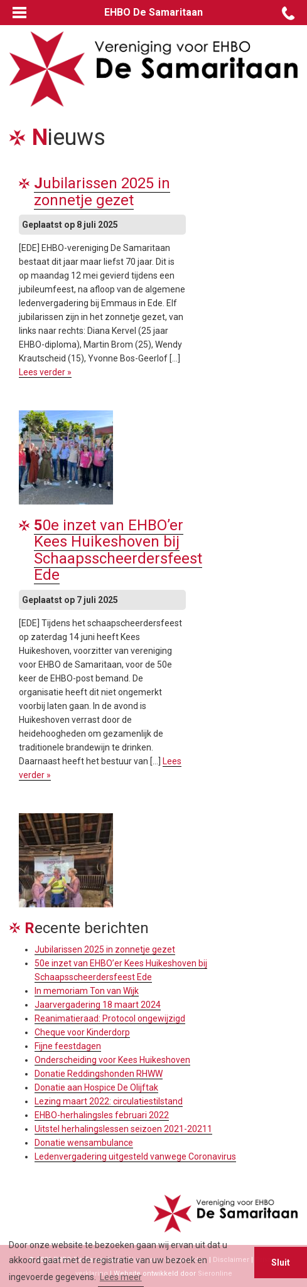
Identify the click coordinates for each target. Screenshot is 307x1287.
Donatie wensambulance (84, 1143)
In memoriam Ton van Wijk (87, 991)
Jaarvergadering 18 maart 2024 (98, 1005)
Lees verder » (45, 372)
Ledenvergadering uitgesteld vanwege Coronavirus (135, 1156)
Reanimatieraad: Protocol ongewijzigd (110, 1018)
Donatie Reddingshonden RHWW (99, 1074)
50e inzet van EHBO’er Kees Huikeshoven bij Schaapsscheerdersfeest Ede (118, 550)
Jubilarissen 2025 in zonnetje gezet (102, 191)
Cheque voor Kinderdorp (82, 1032)
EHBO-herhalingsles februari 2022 (102, 1115)
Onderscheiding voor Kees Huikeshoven (112, 1060)
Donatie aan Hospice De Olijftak (96, 1087)
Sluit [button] (280, 1263)
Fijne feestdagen (68, 1046)
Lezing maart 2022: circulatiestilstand (109, 1101)
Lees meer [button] (121, 1277)
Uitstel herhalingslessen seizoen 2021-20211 (123, 1129)
